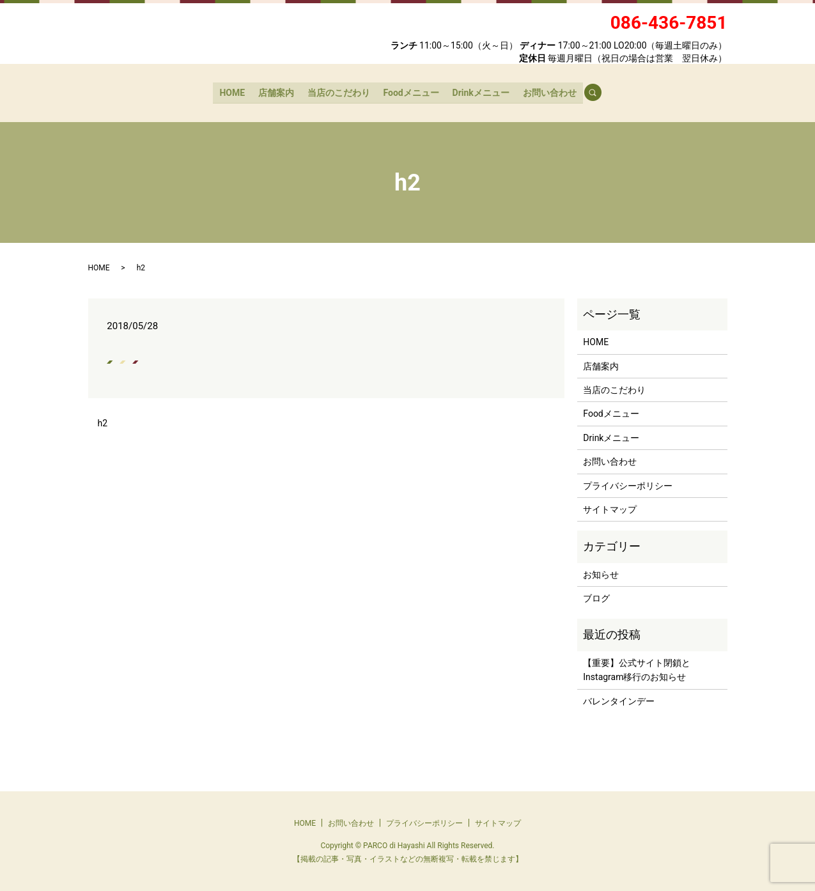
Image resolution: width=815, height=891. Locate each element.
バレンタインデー (619, 700)
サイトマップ (610, 508)
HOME (234, 91)
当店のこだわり (338, 91)
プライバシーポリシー (627, 484)
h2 (103, 421)
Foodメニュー (411, 91)
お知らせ (601, 573)
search (597, 92)
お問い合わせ (548, 91)
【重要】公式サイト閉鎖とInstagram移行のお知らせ (636, 668)
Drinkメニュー (479, 91)
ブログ (596, 597)
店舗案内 (277, 91)
